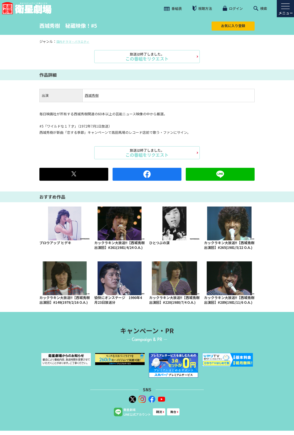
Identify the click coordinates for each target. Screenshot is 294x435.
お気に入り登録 (233, 25)
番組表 (173, 8)
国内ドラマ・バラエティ (72, 41)
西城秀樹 (92, 95)
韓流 (159, 412)
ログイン (233, 8)
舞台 (173, 412)
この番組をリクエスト (147, 56)
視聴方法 (202, 8)
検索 (260, 8)
